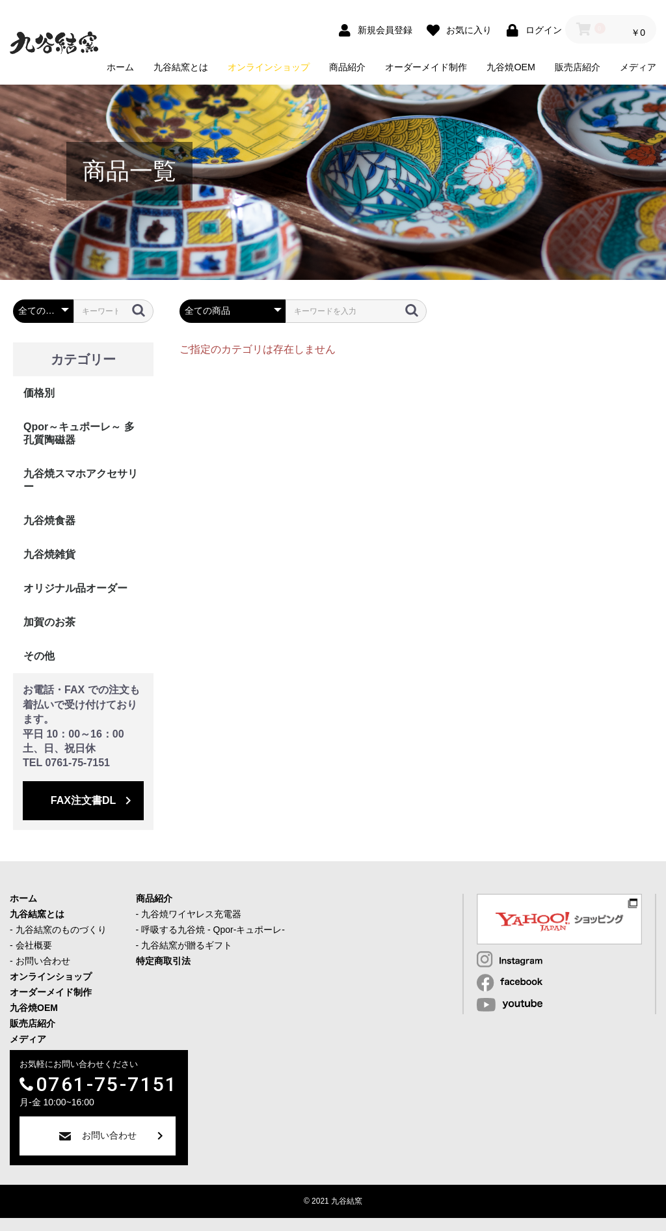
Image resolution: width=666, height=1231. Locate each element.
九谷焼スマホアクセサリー (80, 480)
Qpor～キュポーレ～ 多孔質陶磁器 (79, 433)
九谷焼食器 (49, 520)
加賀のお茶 (49, 622)
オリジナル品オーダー (75, 588)
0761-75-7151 (107, 1084)
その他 (39, 655)
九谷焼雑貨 (49, 554)
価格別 (39, 392)
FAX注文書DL (83, 800)
